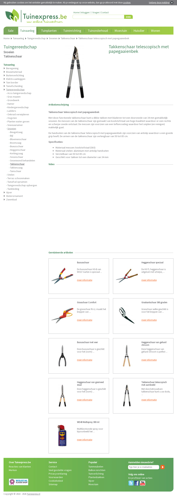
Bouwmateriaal (14, 71)
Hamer (10, 103)
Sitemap (53, 484)
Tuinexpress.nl (33, 493)
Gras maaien (14, 96)
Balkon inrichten (96, 470)
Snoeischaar (16, 157)
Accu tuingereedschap (19, 93)
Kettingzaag (16, 153)
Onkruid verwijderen (18, 114)
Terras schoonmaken (18, 178)
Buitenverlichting (15, 75)
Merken (13, 470)
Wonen (155, 31)
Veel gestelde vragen (60, 470)
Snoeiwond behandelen (22, 160)
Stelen (10, 174)
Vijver (9, 192)
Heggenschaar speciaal (152, 262)
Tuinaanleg (27, 31)
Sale (10, 31)
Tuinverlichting (96, 473)
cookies (126, 2)
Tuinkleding (13, 188)
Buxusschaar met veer (87, 342)
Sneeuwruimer (15, 125)
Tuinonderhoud (98, 31)
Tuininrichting (72, 31)
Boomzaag (15, 142)
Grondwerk (13, 100)
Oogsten (12, 118)
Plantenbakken (96, 477)
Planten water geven (18, 121)
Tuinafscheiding (14, 86)
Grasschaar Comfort (86, 302)
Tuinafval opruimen (17, 181)
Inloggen (85, 12)
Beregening (12, 68)
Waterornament (14, 196)
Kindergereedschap (18, 107)
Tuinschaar (15, 171)
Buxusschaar (16, 146)
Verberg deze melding (159, 2)
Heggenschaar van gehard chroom (153, 343)
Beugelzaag (16, 132)
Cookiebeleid (56, 480)
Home (76, 12)
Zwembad (11, 199)
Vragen (96, 12)
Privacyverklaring (58, 473)
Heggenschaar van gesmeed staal (90, 383)
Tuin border (12, 82)
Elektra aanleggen (15, 79)
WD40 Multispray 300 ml (88, 422)
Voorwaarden (56, 477)
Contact (105, 12)
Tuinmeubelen (95, 466)
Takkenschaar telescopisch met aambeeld (154, 383)
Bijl (11, 135)
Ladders (11, 110)
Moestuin (121, 31)
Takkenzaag (16, 167)
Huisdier (138, 31)
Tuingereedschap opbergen (22, 185)
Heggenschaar (17, 149)
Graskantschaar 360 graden (154, 302)
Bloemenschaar (18, 139)
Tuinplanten (49, 31)
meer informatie (84, 280)
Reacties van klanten (20, 466)
